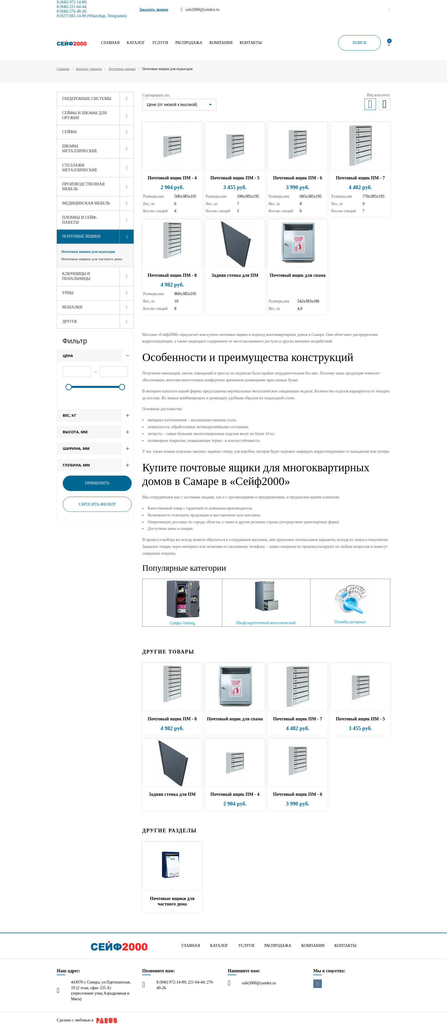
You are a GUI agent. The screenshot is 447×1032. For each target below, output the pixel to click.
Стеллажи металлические (79, 167)
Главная (110, 43)
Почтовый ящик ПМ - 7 (360, 177)
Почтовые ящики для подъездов (88, 251)
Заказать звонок (153, 9)
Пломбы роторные (350, 622)
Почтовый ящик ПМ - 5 (234, 177)
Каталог (136, 43)
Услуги (160, 43)
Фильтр (74, 340)
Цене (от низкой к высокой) (172, 104)
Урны (68, 293)
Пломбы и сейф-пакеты (79, 220)
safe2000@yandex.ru (259, 983)
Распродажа (188, 43)
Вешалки (72, 307)
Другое (69, 321)
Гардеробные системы (86, 99)
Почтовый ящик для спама (298, 275)
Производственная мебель (83, 186)
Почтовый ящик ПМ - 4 (172, 177)
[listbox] (179, 105)
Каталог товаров (89, 69)
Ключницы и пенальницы (76, 276)
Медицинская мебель (86, 203)
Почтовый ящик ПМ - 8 (172, 275)
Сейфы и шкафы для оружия (84, 115)
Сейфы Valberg (182, 623)
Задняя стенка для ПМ (235, 275)
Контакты (251, 43)
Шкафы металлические (79, 148)
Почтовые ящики (122, 69)
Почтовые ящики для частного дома (91, 259)
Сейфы (69, 132)
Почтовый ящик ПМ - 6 (297, 177)
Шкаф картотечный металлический (266, 623)
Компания (221, 43)
